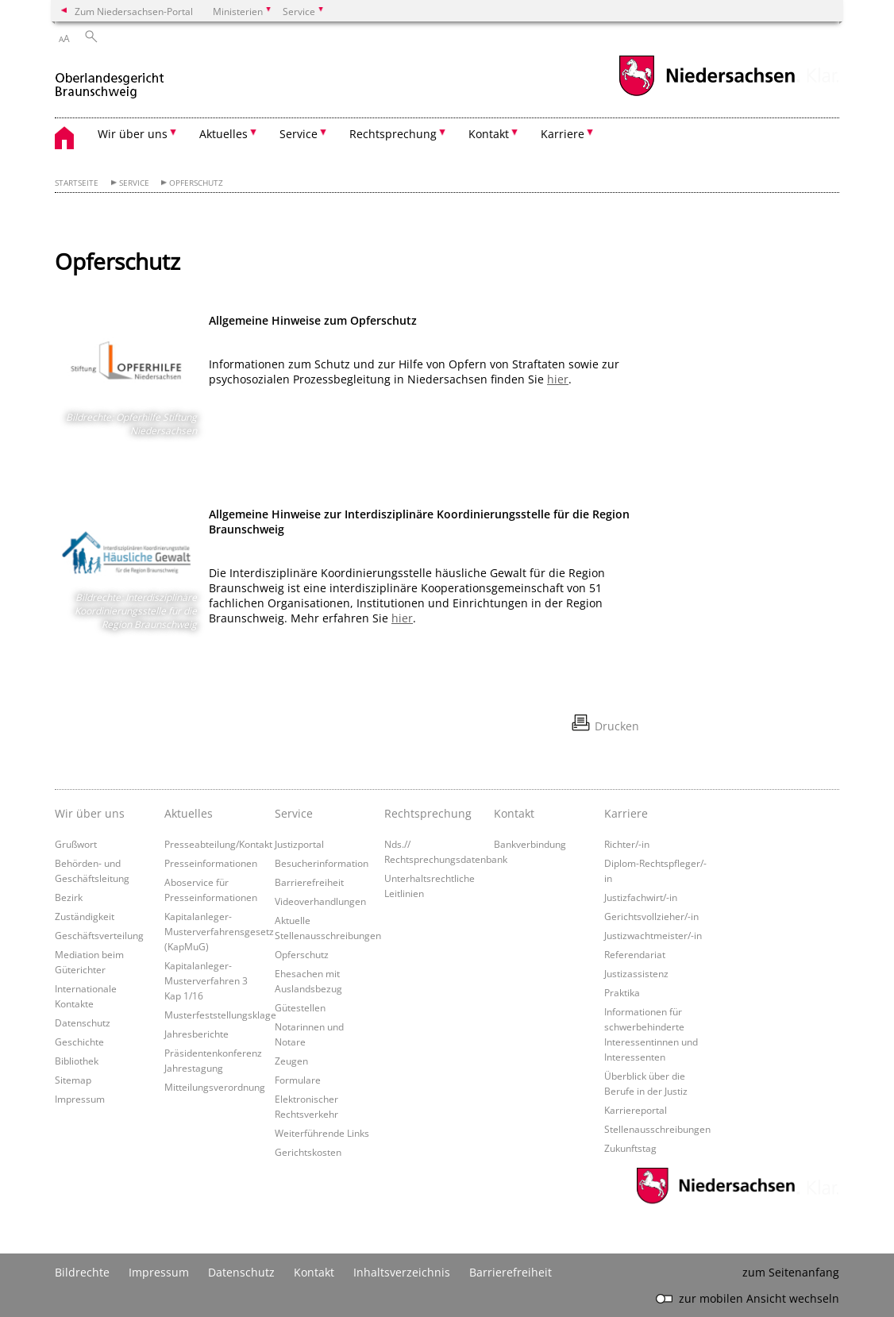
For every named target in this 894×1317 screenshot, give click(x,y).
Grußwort (76, 844)
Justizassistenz (636, 973)
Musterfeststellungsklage (220, 1014)
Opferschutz (196, 183)
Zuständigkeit (84, 916)
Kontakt (514, 813)
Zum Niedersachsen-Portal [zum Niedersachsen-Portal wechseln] (134, 11)
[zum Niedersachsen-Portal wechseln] (706, 94)
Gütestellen (300, 1007)
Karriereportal (635, 1109)
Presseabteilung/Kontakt (218, 844)
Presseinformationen (210, 863)
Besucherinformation (321, 863)
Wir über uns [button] (133, 133)
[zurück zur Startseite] (109, 78)
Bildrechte (82, 1272)
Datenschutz (82, 1022)
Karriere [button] (562, 133)
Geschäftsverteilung (99, 935)
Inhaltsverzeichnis (401, 1272)
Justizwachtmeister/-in (653, 935)
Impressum (80, 1098)
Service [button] (298, 133)
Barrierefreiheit (309, 882)
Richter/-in (626, 844)
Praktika (622, 992)
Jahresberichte (196, 1033)
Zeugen (291, 1060)
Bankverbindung (530, 844)
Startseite (76, 183)
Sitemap (73, 1079)
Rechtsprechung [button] (393, 133)
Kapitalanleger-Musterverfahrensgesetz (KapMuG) (219, 931)
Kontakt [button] (488, 133)
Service (134, 183)
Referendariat (634, 954)
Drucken (617, 726)
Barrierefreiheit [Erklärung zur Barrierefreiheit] (510, 1272)
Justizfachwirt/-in (640, 897)
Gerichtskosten (308, 1152)
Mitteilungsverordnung (214, 1086)
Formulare (298, 1079)
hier (557, 379)
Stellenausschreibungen (657, 1129)
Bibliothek (76, 1060)
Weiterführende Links (322, 1132)
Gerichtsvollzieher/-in (651, 916)
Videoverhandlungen (320, 901)
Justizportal (299, 844)
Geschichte (79, 1041)
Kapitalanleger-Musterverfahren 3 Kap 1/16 (206, 980)
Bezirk (69, 897)
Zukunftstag (630, 1148)
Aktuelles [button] (223, 133)
